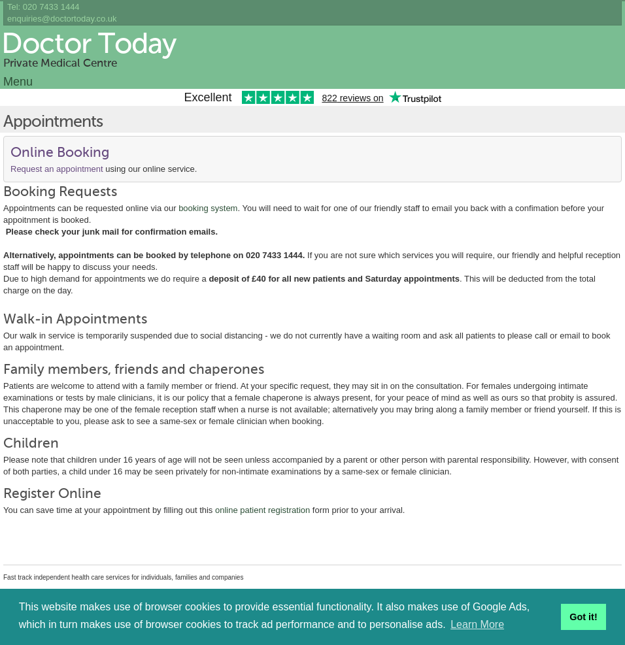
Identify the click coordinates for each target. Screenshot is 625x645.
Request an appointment (56, 169)
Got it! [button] (583, 617)
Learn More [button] (477, 624)
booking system (207, 208)
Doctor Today (88, 45)
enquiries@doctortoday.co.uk (62, 19)
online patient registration (262, 510)
